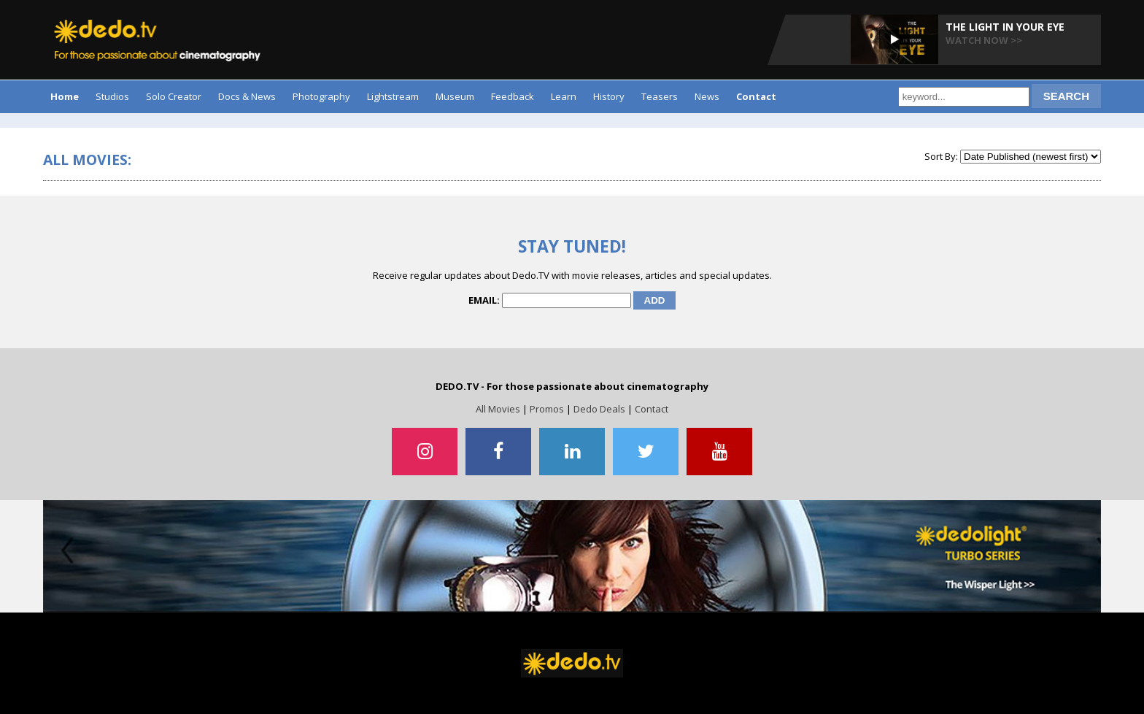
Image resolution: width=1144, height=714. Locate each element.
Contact (651, 408)
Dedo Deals (599, 408)
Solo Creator (173, 96)
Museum (455, 96)
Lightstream (393, 96)
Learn (563, 96)
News (707, 96)
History (609, 96)
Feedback (512, 96)
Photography (321, 96)
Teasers (659, 96)
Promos (547, 408)
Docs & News (247, 96)
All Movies (498, 408)
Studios (112, 96)
